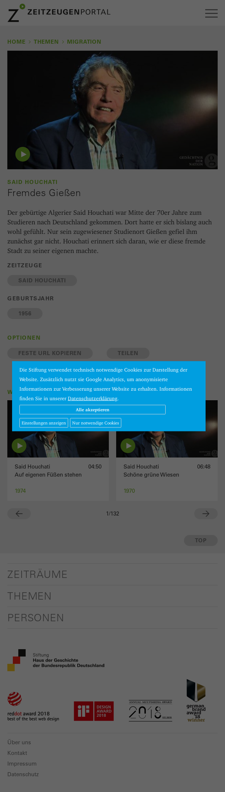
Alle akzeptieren (92, 409)
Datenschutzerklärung (92, 398)
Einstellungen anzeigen (44, 422)
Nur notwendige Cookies (95, 422)
